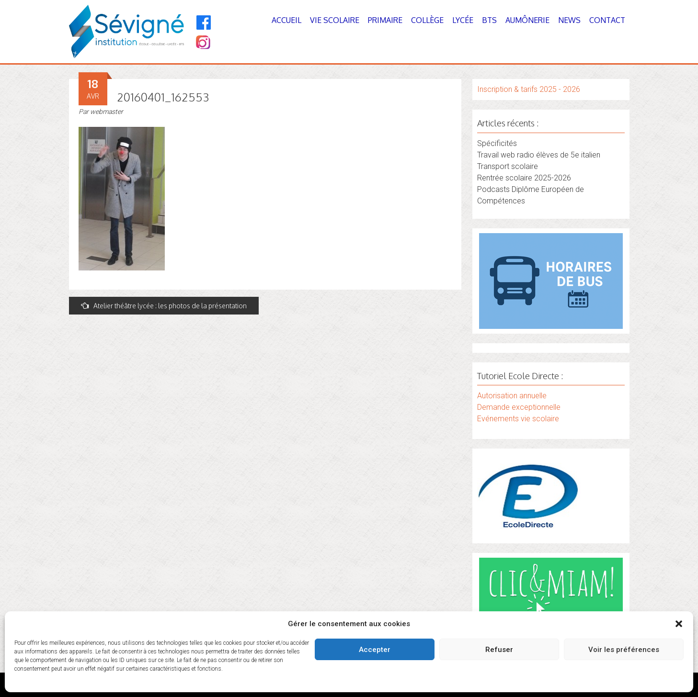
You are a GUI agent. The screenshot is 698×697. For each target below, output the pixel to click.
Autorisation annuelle (512, 395)
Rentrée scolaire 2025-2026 (524, 177)
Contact (607, 20)
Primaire (385, 20)
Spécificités (497, 143)
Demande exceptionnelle (519, 407)
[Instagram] (202, 43)
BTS (489, 20)
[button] (679, 624)
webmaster (106, 111)
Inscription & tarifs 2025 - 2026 (528, 89)
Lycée (462, 20)
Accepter (374, 649)
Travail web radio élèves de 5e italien (538, 154)
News (569, 20)
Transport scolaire (507, 166)
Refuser (499, 649)
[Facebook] (203, 22)
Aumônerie (527, 20)
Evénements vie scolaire (518, 418)
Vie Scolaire (334, 20)
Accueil (286, 20)
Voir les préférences (623, 649)
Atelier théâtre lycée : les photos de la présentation (164, 306)
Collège (427, 20)
